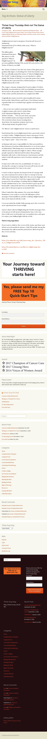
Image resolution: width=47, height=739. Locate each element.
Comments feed (6, 548)
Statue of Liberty (27, 34)
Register (4, 539)
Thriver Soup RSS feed (11, 392)
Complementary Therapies (9, 454)
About (3, 451)
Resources (5, 488)
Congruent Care (6, 457)
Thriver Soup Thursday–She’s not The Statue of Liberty (23, 26)
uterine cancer (36, 34)
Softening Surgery (7, 493)
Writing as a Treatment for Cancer (11, 399)
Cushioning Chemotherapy (9, 465)
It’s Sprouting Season (7, 404)
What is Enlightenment (13, 36)
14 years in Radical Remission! (10, 396)
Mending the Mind (34, 30)
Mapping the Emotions (8, 476)
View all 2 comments (8, 253)
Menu (4, 9)
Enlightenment (13, 32)
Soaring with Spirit (7, 491)
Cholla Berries (5, 401)
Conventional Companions (21, 30)
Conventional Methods (8, 462)
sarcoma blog (18, 34)
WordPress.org (6, 551)
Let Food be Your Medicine (9, 474)
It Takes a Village (6, 471)
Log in (3, 542)
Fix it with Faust (6, 407)
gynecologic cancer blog (24, 32)
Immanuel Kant (35, 32)
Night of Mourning (6, 485)
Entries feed (5, 545)
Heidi (3, 505)
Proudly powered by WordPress (10, 735)
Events (4, 468)
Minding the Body (6, 482)
